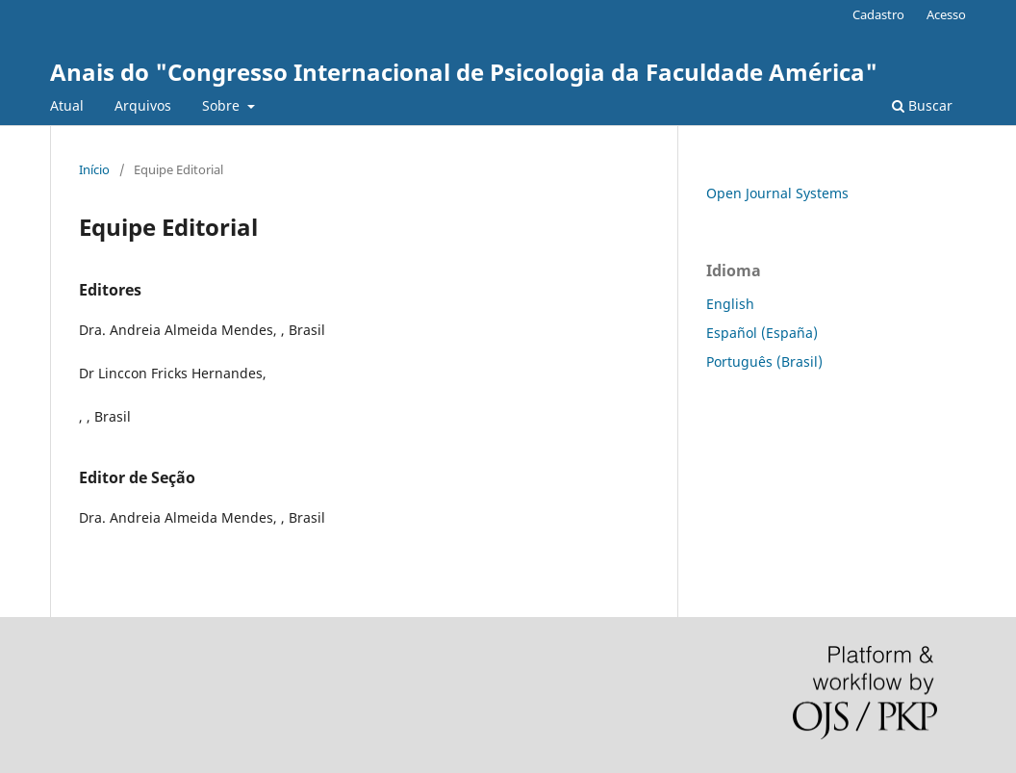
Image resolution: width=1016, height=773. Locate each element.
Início (94, 169)
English (730, 304)
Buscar (922, 105)
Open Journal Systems (777, 193)
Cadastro (878, 14)
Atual (67, 105)
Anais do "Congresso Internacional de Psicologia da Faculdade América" (463, 72)
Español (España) (762, 332)
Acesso (946, 14)
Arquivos (142, 105)
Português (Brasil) (764, 361)
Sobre (222, 105)
